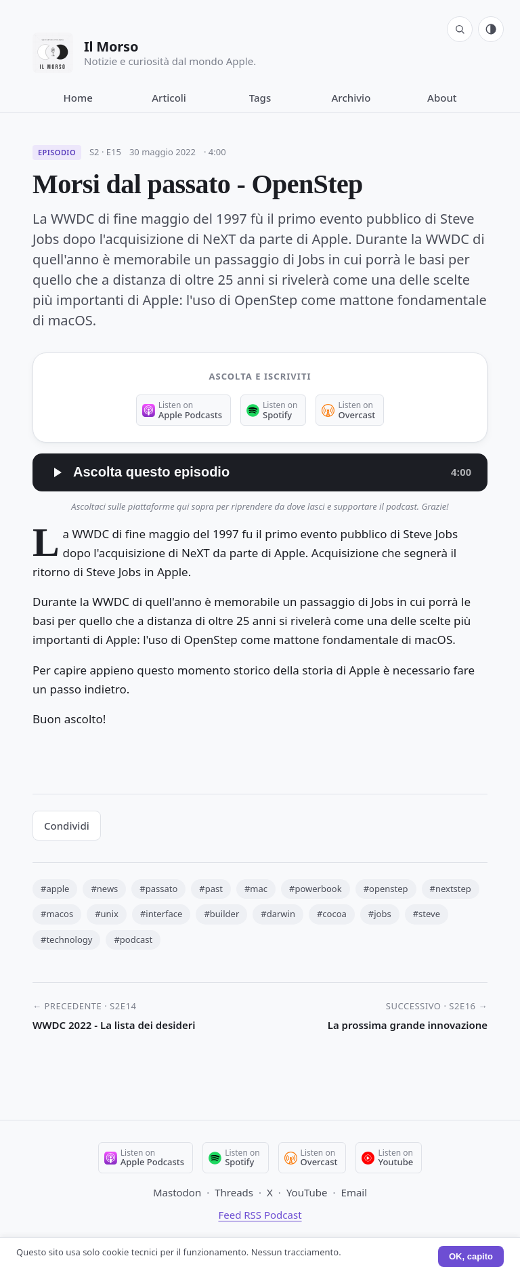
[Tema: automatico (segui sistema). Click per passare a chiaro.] (491, 29)
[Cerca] (460, 29)
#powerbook (315, 889)
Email (354, 1192)
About (441, 97)
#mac (255, 889)
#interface (161, 914)
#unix (106, 914)
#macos (57, 914)
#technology (66, 939)
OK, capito (471, 1256)
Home (78, 97)
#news (104, 889)
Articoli (169, 97)
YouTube (307, 1192)
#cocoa (332, 914)
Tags (260, 97)
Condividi (66, 825)
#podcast (133, 939)
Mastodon (177, 1192)
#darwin (278, 914)
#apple (55, 889)
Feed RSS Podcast (259, 1214)
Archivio (351, 97)
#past (211, 889)
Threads (234, 1192)
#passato (158, 889)
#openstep (386, 889)
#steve (426, 914)
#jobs (379, 914)
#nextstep (450, 889)
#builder (221, 914)
